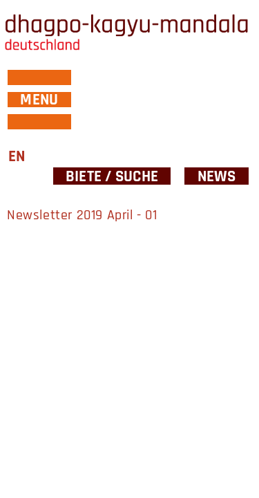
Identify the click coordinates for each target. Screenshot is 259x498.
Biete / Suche (112, 176)
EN (16, 157)
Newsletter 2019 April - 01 (82, 215)
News (217, 176)
